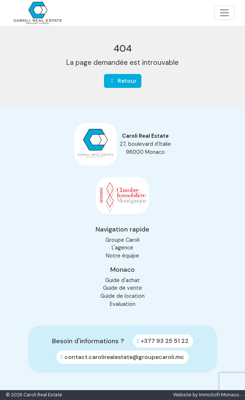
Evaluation (123, 304)
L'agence (122, 247)
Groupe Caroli (122, 240)
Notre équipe (122, 255)
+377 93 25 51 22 (163, 341)
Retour (123, 81)
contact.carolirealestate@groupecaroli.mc (122, 357)
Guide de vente (122, 288)
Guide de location (122, 296)
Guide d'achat (122, 280)
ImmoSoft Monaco (219, 395)
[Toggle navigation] (224, 12)
